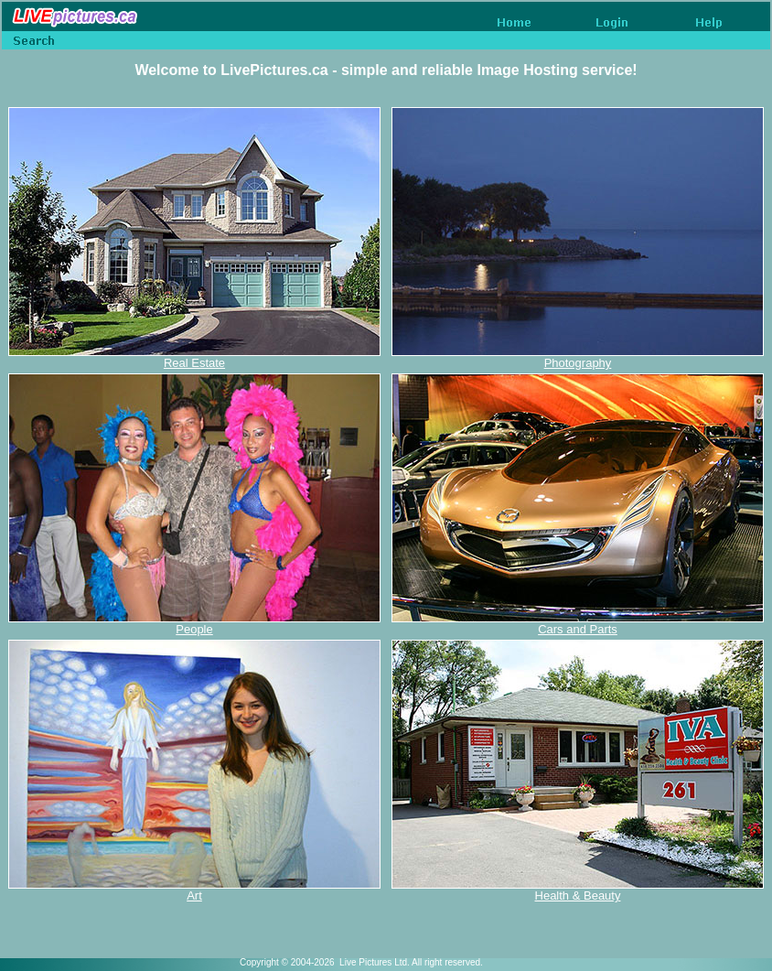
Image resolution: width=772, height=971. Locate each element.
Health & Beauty (578, 895)
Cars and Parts (577, 629)
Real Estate (194, 363)
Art (194, 895)
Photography (578, 363)
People (194, 629)
